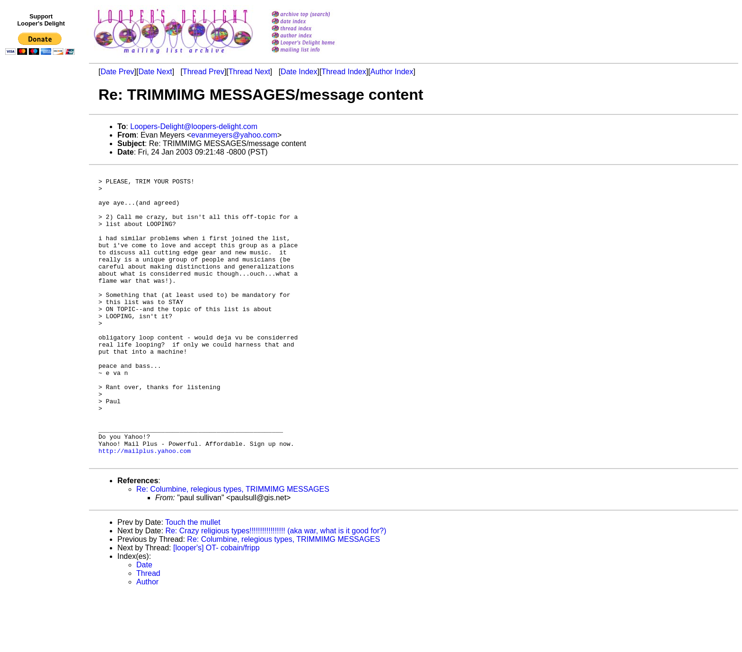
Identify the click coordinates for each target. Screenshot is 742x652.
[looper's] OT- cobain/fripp (216, 606)
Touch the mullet (193, 580)
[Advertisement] (42, 254)
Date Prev (117, 72)
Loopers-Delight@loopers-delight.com (193, 126)
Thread (148, 631)
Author (147, 640)
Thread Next (249, 72)
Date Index (299, 72)
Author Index (392, 72)
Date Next (155, 72)
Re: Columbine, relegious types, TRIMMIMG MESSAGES (232, 547)
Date (144, 623)
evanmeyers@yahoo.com (234, 135)
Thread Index (343, 72)
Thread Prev (203, 72)
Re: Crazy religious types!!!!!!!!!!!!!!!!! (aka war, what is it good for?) (275, 589)
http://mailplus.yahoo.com (144, 507)
